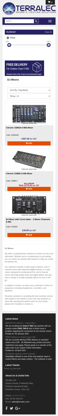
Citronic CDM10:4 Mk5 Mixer (19, 128)
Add (29, 143)
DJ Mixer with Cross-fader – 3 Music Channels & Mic (28, 220)
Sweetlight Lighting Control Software (20, 354)
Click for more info (29, 123)
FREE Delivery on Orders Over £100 (20, 337)
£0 (50, 2)
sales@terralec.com (20, 402)
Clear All (48, 32)
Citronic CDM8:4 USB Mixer (19, 173)
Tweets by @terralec (12, 369)
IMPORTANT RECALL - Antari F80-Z (20, 323)
